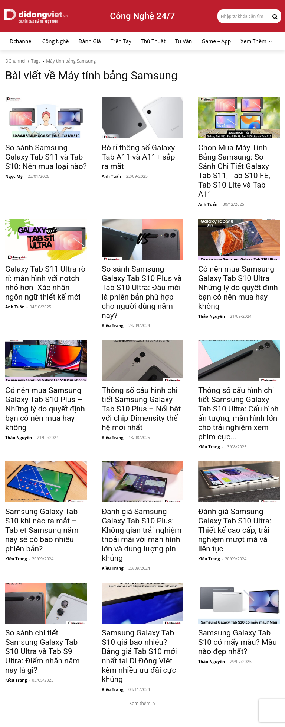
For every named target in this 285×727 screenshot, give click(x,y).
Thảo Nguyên (211, 316)
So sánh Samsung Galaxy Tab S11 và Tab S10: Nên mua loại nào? (46, 157)
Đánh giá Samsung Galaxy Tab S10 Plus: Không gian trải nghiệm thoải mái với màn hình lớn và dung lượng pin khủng (141, 535)
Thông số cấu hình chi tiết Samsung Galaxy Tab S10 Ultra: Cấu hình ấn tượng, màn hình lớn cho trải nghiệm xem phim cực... (238, 413)
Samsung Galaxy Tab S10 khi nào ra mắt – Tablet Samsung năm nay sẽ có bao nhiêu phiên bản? (42, 530)
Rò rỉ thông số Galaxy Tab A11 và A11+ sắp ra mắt (138, 157)
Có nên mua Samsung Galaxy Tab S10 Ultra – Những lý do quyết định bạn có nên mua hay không (238, 288)
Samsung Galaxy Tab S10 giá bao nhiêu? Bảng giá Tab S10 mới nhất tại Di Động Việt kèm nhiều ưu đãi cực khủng (139, 656)
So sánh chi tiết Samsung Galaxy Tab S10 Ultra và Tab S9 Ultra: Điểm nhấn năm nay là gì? (42, 651)
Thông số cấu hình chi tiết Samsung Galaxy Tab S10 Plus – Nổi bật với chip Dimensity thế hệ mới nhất (141, 409)
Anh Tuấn (111, 176)
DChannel (15, 61)
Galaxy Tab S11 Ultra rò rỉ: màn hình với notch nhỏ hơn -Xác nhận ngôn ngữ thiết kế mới (45, 283)
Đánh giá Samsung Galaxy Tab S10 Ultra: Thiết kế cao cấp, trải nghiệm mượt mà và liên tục (234, 530)
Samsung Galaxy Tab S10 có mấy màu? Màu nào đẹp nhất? (237, 642)
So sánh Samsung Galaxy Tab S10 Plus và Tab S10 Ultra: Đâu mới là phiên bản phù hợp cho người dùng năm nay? (142, 292)
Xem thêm (142, 703)
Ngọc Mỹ (14, 176)
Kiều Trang (113, 325)
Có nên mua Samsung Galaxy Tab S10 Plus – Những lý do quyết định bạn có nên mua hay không (45, 409)
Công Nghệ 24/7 (142, 16)
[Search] (275, 16)
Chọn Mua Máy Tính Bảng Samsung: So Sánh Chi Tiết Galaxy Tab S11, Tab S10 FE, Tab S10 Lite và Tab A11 (234, 171)
